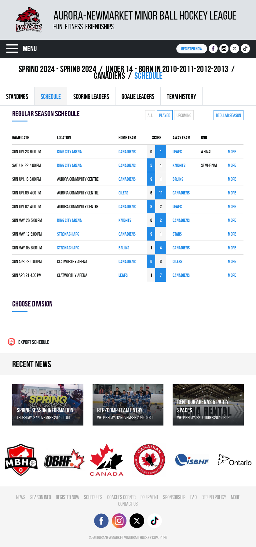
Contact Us (128, 504)
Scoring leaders (91, 96)
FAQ (193, 497)
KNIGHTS (179, 165)
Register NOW (191, 48)
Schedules (93, 497)
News (20, 497)
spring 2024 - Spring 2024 (57, 69)
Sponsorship (174, 497)
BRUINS (178, 179)
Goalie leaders (138, 96)
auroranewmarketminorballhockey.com (125, 537)
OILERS (123, 192)
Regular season (228, 115)
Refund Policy (214, 497)
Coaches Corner (121, 497)
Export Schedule (28, 342)
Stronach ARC (68, 234)
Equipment (149, 497)
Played (164, 115)
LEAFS (177, 151)
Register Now (67, 497)
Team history (181, 96)
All (150, 115)
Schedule (51, 96)
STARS (177, 234)
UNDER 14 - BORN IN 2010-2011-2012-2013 (167, 69)
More (232, 151)
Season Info (40, 497)
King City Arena (69, 151)
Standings (17, 96)
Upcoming (184, 115)
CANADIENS (109, 76)
